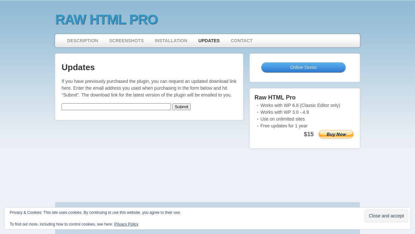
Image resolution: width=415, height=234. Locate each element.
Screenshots (126, 40)
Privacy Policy (126, 224)
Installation (171, 40)
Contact (242, 40)
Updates (209, 40)
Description (82, 40)
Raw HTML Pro (106, 19)
